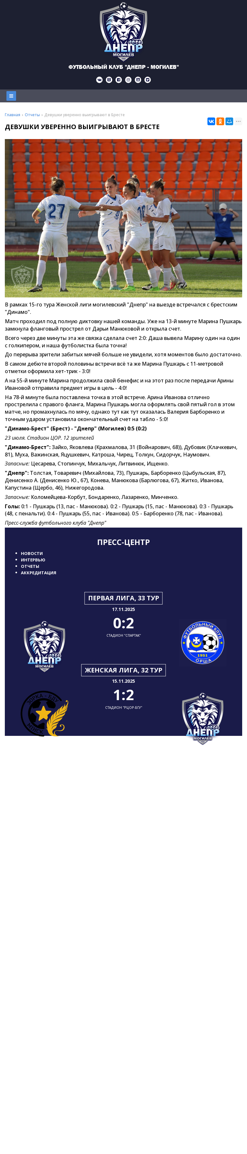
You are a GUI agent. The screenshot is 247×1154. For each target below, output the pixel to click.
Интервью (33, 560)
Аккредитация (38, 573)
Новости (32, 553)
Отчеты (30, 566)
